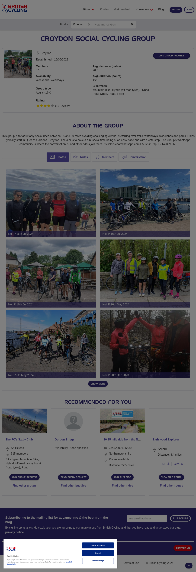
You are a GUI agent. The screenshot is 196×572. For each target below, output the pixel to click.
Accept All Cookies (98, 545)
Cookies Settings (98, 561)
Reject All (98, 553)
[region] (60, 553)
